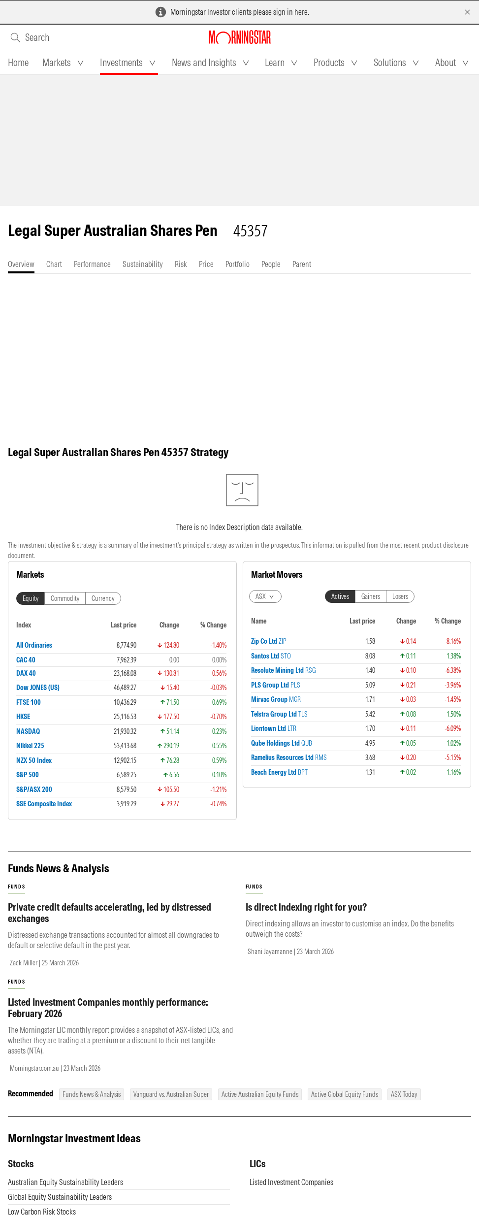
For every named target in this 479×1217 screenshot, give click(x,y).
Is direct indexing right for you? (306, 916)
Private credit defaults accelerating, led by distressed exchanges (109, 922)
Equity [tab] (30, 608)
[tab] (18, 62)
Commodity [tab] (65, 608)
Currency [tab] (103, 608)
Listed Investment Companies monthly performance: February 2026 (108, 1017)
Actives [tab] (340, 606)
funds (16, 896)
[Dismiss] (467, 12)
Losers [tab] (400, 606)
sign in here (290, 12)
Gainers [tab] (370, 606)
